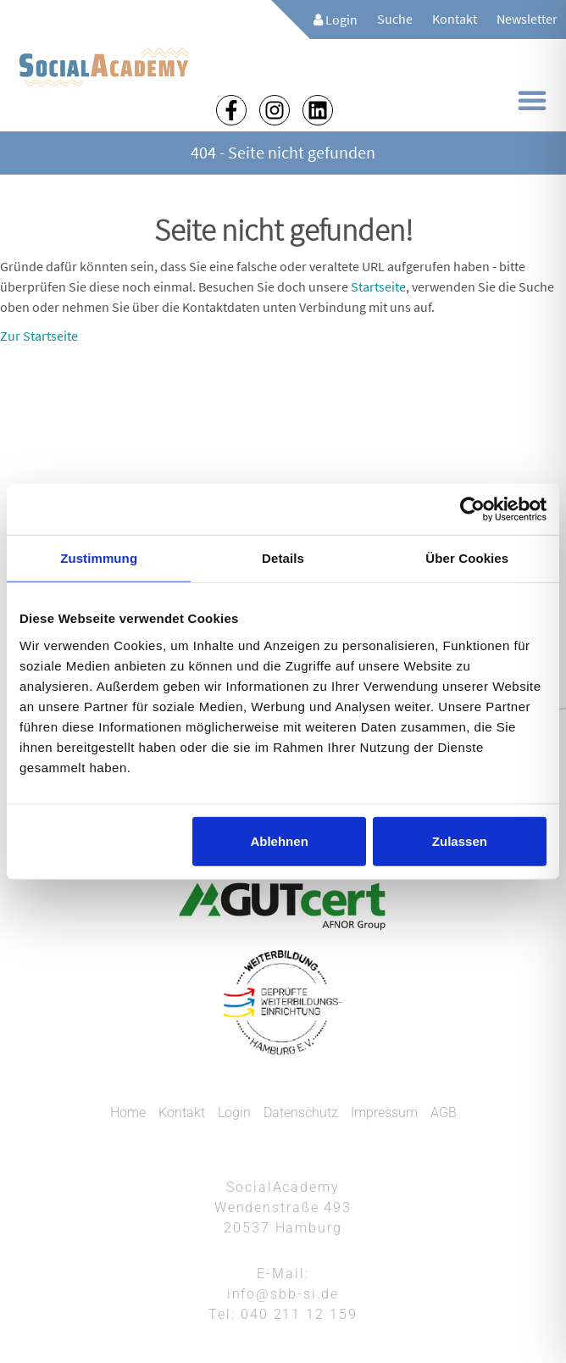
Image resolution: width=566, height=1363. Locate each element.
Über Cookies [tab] (466, 558)
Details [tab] (283, 558)
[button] (532, 100)
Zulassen (459, 840)
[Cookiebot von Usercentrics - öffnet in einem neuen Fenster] (472, 509)
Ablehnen (279, 840)
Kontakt (454, 18)
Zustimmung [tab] (98, 558)
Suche (395, 18)
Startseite (378, 286)
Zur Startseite (39, 335)
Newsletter (527, 18)
